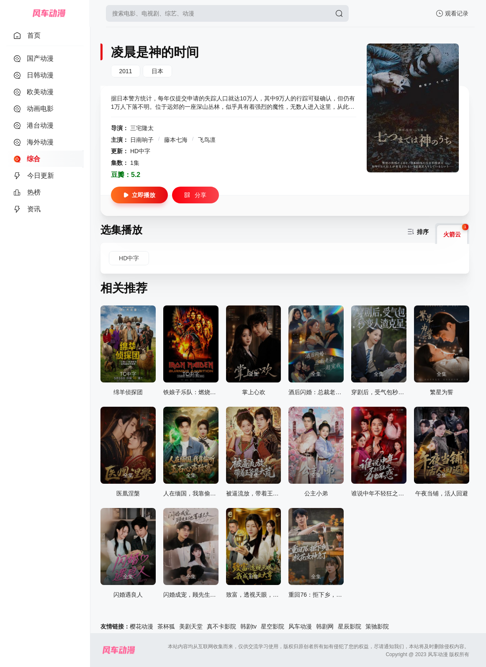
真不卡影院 (221, 626)
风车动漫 (300, 626)
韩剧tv (248, 626)
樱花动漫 (141, 626)
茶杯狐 (166, 626)
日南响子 (142, 139)
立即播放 (139, 195)
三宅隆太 (142, 128)
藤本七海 (176, 139)
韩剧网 (325, 626)
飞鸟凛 (207, 139)
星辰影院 (349, 626)
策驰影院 (377, 626)
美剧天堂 (191, 626)
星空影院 (272, 626)
